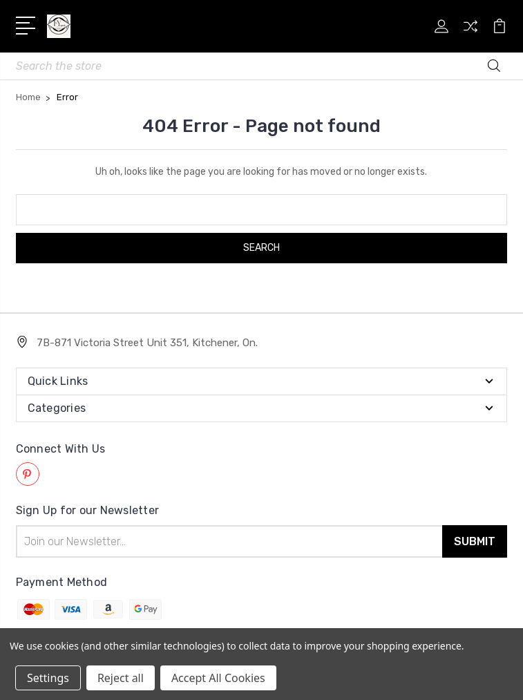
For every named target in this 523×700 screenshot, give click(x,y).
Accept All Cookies (218, 677)
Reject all (120, 677)
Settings (48, 677)
